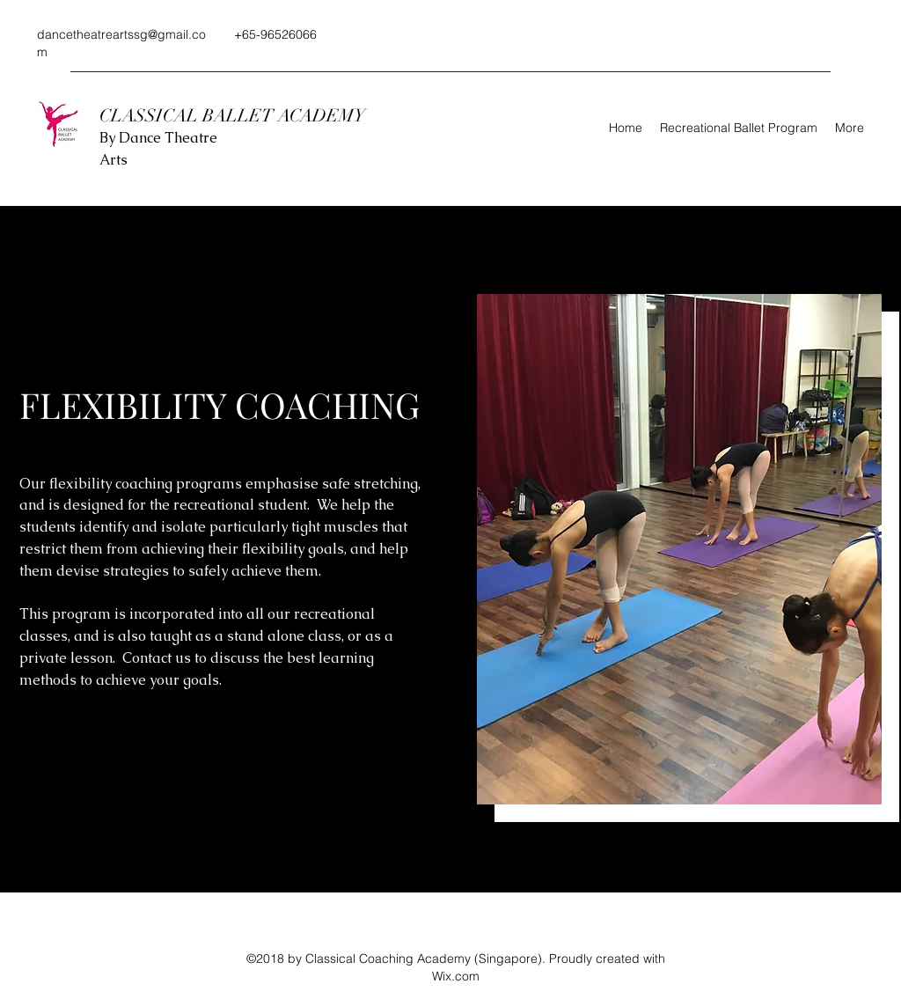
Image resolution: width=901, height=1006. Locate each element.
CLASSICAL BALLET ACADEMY (234, 116)
